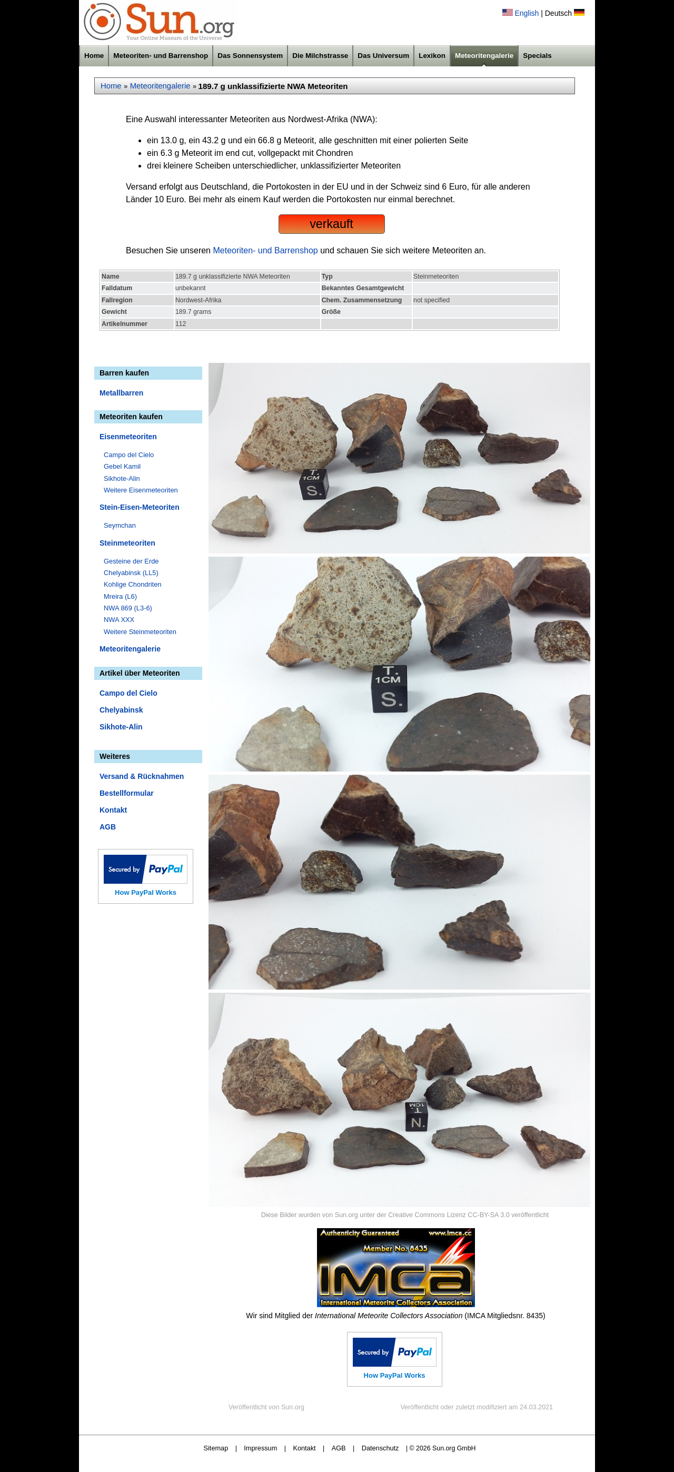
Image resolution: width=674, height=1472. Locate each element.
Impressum (260, 1448)
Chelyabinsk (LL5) (131, 573)
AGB (108, 827)
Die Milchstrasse (320, 56)
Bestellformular (127, 793)
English (526, 13)
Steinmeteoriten (127, 543)
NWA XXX (119, 620)
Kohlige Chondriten (133, 584)
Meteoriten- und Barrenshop (160, 56)
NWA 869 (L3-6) (128, 608)
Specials (537, 56)
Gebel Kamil (122, 466)
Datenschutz (380, 1448)
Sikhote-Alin (122, 478)
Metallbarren (121, 393)
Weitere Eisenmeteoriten (141, 490)
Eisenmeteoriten (128, 436)
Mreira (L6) (120, 596)
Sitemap (216, 1448)
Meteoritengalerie (484, 56)
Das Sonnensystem (250, 56)
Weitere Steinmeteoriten (140, 632)
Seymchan (120, 525)
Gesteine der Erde (131, 561)
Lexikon (432, 56)
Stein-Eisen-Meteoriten (140, 507)
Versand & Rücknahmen (142, 776)
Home (94, 56)
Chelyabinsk (121, 710)
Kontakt (113, 810)
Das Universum (383, 56)
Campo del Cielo (129, 455)
